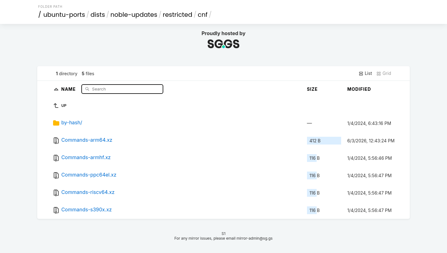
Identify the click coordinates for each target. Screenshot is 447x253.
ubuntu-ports (64, 14)
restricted (177, 14)
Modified (359, 89)
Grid (383, 73)
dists (98, 14)
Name (69, 88)
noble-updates (134, 14)
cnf (203, 14)
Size (312, 89)
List (365, 73)
